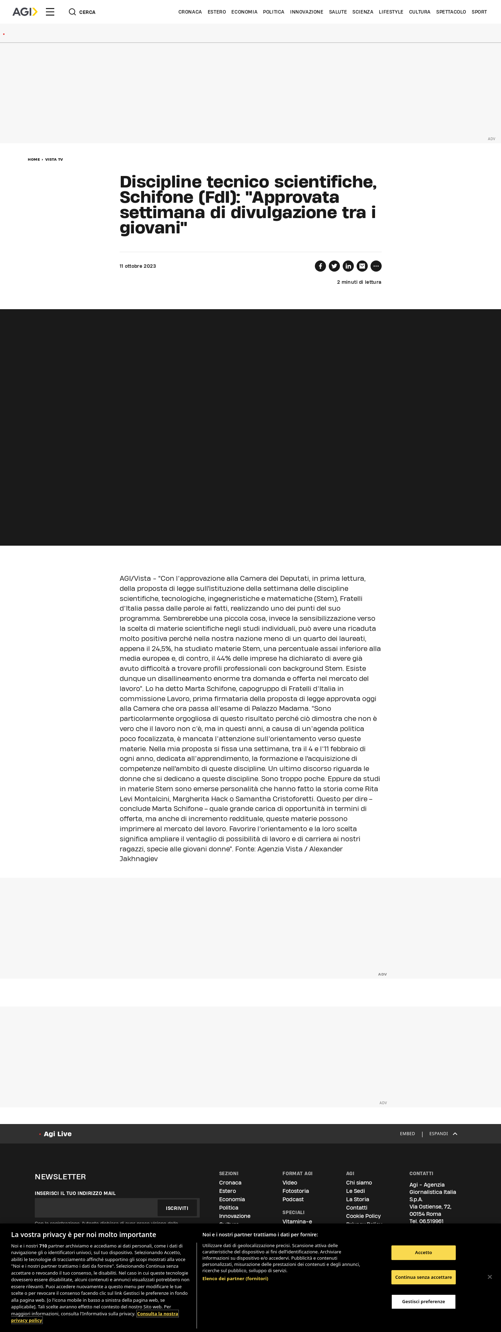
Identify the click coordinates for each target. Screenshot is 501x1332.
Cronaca (190, 12)
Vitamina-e (297, 1221)
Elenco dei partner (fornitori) (235, 1278)
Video (290, 1182)
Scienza (362, 12)
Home (34, 159)
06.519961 (431, 1221)
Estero (217, 12)
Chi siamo (359, 1182)
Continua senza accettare (423, 1277)
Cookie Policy (363, 1216)
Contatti (356, 1207)
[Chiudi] (490, 1276)
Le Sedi (355, 1191)
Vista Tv (54, 159)
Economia (244, 12)
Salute (338, 12)
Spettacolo (451, 12)
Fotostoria (296, 1191)
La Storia (357, 1199)
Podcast (293, 1199)
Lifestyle (391, 12)
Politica (274, 12)
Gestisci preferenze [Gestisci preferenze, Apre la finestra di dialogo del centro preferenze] (423, 1301)
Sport (479, 12)
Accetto (423, 1252)
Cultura (420, 12)
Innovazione (307, 12)
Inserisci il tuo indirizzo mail (75, 1193)
